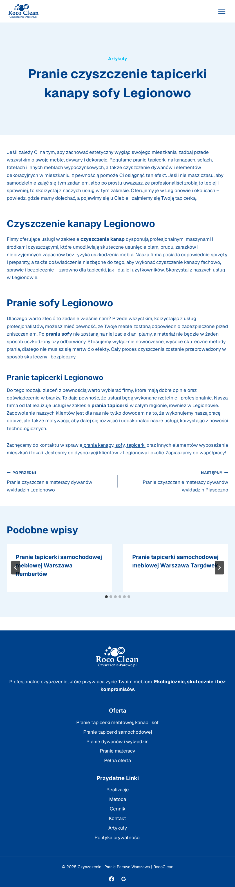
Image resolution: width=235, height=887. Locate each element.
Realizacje (117, 790)
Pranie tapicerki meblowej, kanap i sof (117, 722)
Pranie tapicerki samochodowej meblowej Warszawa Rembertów (59, 565)
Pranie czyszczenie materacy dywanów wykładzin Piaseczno (175, 481)
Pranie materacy (117, 751)
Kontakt (117, 818)
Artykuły (117, 59)
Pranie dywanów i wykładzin (117, 741)
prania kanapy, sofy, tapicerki (114, 445)
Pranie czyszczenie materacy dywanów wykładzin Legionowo (60, 481)
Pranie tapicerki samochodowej (117, 732)
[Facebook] (111, 879)
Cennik (118, 809)
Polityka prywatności (117, 837)
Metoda (117, 799)
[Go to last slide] (15, 567)
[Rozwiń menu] (221, 11)
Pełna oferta (117, 760)
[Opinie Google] (123, 879)
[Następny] (219, 567)
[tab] (106, 596)
